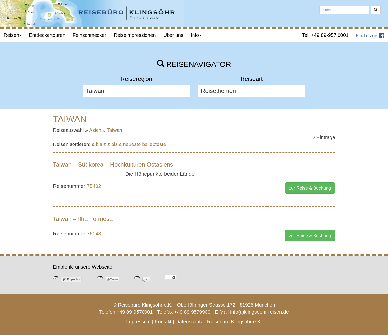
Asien (95, 130)
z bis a (114, 144)
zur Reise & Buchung (310, 188)
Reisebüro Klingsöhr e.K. (234, 321)
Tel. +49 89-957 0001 (325, 35)
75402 (94, 186)
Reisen (13, 35)
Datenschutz (189, 321)
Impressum (138, 321)
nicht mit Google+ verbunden (137, 277)
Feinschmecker (89, 35)
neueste (132, 144)
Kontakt (163, 321)
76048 (94, 233)
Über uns (173, 35)
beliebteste (154, 144)
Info (196, 35)
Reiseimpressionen (135, 35)
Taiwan (114, 130)
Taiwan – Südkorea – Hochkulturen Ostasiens (113, 164)
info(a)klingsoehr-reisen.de (259, 312)
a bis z (99, 144)
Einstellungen (174, 277)
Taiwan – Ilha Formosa (83, 218)
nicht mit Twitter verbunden (100, 277)
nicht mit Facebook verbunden (56, 277)
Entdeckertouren (47, 35)
